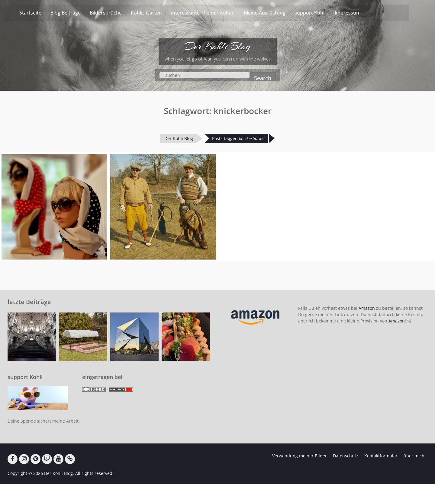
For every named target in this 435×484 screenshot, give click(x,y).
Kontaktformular (381, 456)
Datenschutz (345, 456)
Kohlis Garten (157, 12)
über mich (414, 456)
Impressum (359, 12)
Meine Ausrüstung (275, 12)
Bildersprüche (117, 12)
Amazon (367, 308)
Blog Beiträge (76, 12)
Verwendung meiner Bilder (299, 456)
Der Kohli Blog (217, 46)
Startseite (41, 12)
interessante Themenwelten (214, 12)
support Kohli (321, 12)
